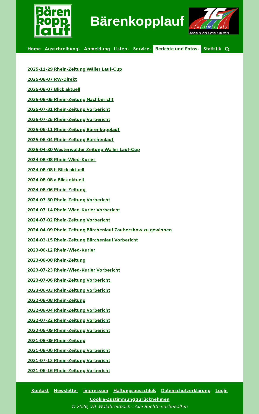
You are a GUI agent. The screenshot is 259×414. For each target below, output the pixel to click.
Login (221, 391)
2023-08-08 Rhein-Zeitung (56, 260)
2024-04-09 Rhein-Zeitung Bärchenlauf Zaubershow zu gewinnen (99, 230)
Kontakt (40, 391)
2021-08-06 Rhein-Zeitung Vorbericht (68, 351)
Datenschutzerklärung (185, 391)
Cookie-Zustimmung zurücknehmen (130, 400)
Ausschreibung (62, 49)
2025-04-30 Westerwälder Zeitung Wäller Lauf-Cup (83, 150)
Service (142, 49)
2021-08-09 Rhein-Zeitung (56, 341)
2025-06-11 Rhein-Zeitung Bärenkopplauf (73, 130)
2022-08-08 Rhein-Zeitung (56, 301)
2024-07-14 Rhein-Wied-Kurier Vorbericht (73, 210)
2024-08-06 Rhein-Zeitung (57, 190)
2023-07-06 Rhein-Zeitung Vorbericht (69, 280)
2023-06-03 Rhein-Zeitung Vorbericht (68, 290)
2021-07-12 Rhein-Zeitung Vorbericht (68, 361)
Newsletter (66, 391)
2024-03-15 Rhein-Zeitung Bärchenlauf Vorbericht (82, 240)
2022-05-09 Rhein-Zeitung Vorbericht (68, 331)
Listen (121, 49)
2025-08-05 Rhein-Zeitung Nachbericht (70, 100)
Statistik (212, 49)
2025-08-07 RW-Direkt (52, 79)
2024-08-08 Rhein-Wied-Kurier (61, 160)
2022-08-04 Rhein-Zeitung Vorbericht (68, 310)
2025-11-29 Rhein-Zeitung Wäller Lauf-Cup (74, 69)
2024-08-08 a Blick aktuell (56, 180)
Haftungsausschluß (134, 391)
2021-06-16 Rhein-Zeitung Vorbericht (68, 371)
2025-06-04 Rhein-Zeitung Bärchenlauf (70, 140)
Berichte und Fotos (177, 49)
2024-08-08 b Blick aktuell (55, 170)
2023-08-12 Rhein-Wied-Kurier (61, 250)
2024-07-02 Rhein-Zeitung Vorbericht (68, 220)
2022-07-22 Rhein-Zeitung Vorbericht (68, 321)
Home (34, 49)
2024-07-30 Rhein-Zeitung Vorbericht (68, 200)
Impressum (95, 391)
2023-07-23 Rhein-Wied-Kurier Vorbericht (73, 270)
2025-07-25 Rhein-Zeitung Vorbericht (68, 120)
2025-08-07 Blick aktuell (53, 90)
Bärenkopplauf (137, 21)
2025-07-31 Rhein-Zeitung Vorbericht (68, 110)
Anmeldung (97, 49)
